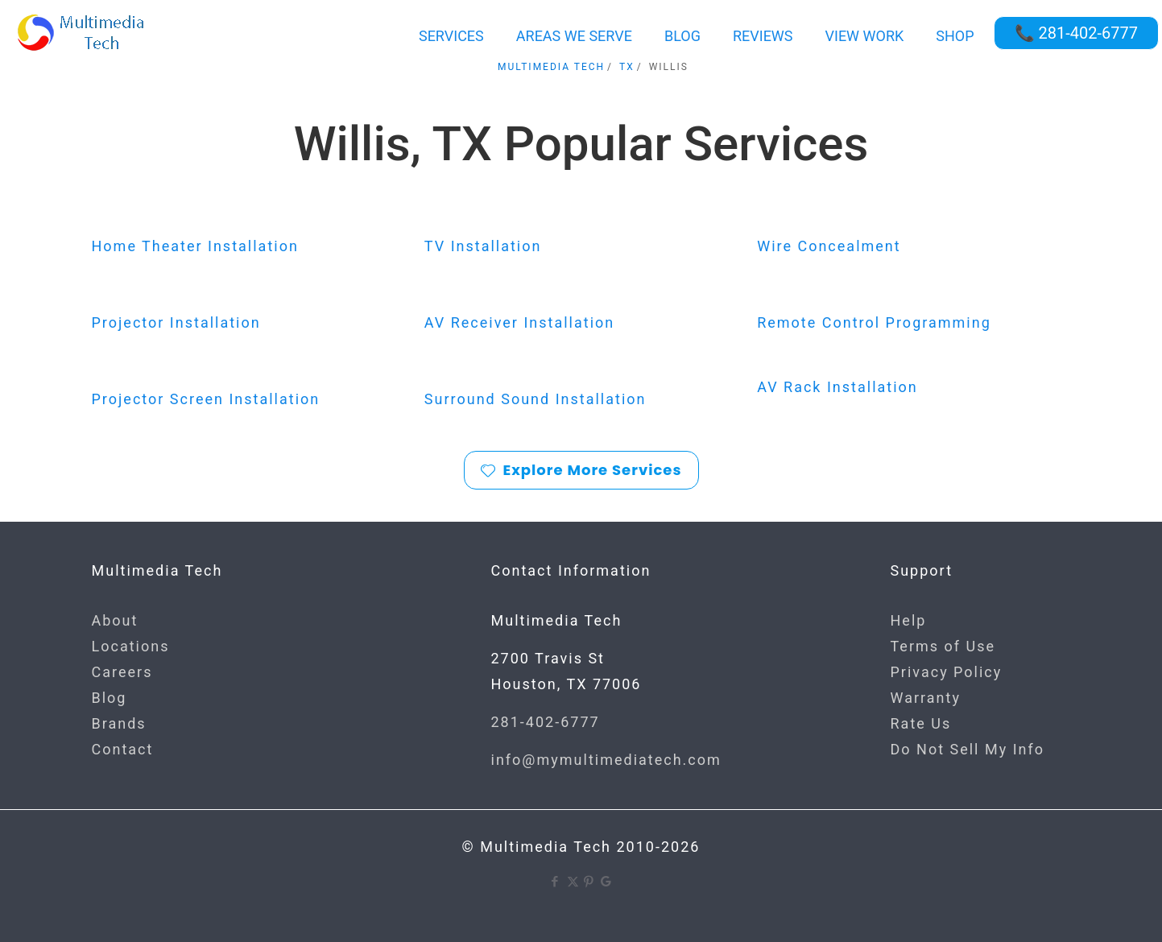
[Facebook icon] (556, 881)
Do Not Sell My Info (968, 749)
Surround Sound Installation (535, 398)
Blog (109, 697)
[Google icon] (607, 881)
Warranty (926, 697)
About (115, 620)
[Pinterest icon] (590, 881)
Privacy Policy (947, 671)
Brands (119, 723)
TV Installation (483, 246)
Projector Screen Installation (206, 398)
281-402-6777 (545, 721)
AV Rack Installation (837, 386)
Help (909, 620)
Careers (122, 671)
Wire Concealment (829, 246)
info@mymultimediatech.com (606, 759)
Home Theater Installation (195, 246)
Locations (131, 646)
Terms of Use (943, 646)
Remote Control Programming (874, 322)
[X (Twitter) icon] (573, 881)
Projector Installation (176, 322)
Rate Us (921, 723)
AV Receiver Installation (519, 322)
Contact (123, 749)
